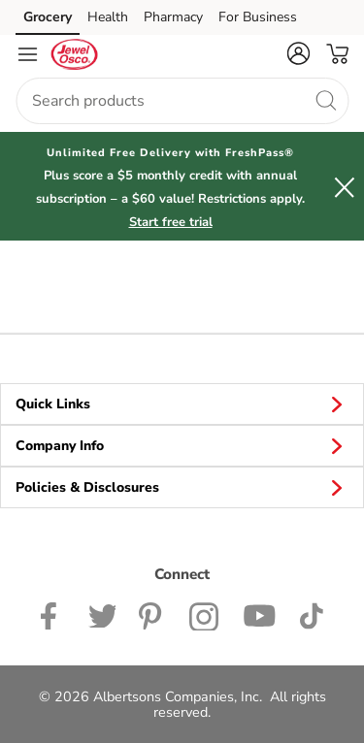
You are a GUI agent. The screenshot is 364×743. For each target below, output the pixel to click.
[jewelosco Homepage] (73, 54)
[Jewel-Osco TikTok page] (311, 614)
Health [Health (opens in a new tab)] (107, 17)
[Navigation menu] (27, 54)
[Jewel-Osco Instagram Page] (204, 614)
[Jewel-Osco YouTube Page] (259, 614)
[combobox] (182, 101)
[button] (298, 53)
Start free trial (171, 222)
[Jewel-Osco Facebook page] (53, 614)
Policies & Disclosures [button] (182, 487)
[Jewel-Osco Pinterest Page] (152, 614)
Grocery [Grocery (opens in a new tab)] (47, 17)
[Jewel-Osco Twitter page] (102, 614)
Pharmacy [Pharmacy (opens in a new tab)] (173, 17)
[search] (325, 99)
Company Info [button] (182, 445)
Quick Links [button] (182, 403)
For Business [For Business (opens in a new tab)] (257, 17)
